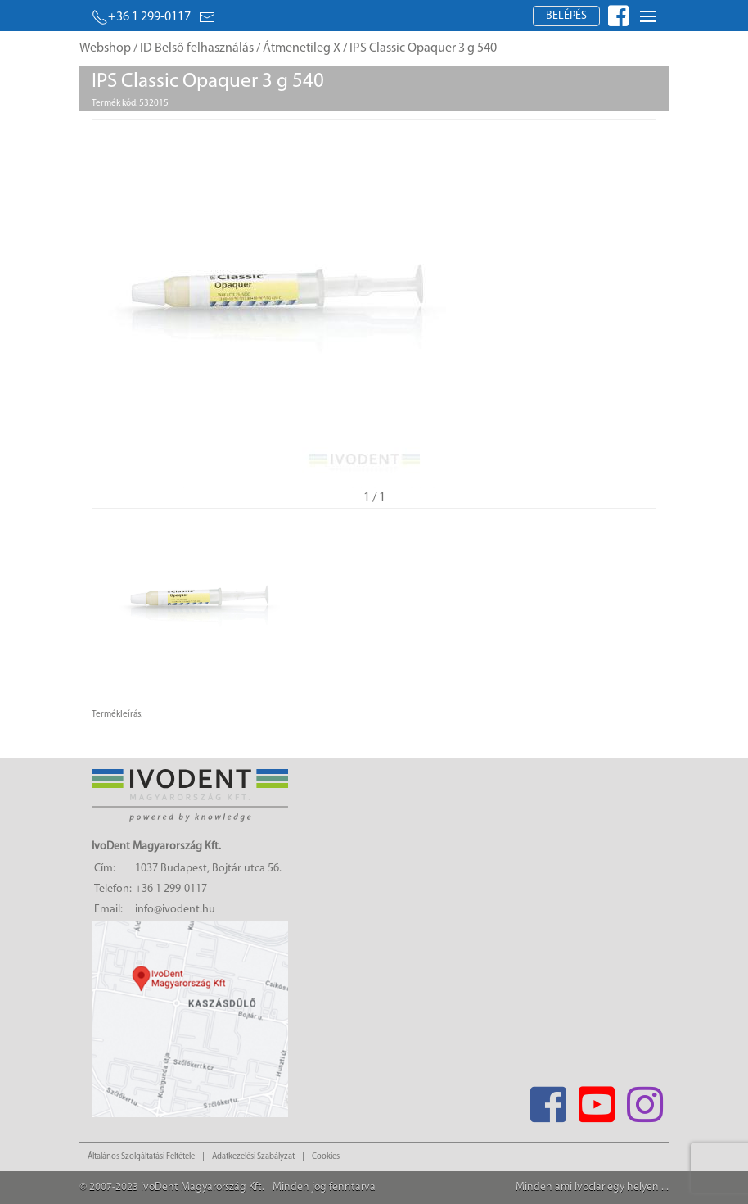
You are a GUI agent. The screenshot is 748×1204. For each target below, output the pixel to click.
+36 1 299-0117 (141, 17)
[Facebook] (548, 1099)
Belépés (566, 16)
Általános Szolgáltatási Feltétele (141, 1156)
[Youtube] (596, 1099)
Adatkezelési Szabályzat (253, 1156)
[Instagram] (644, 1099)
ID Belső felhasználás (197, 48)
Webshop (105, 48)
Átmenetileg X (301, 48)
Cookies (326, 1156)
